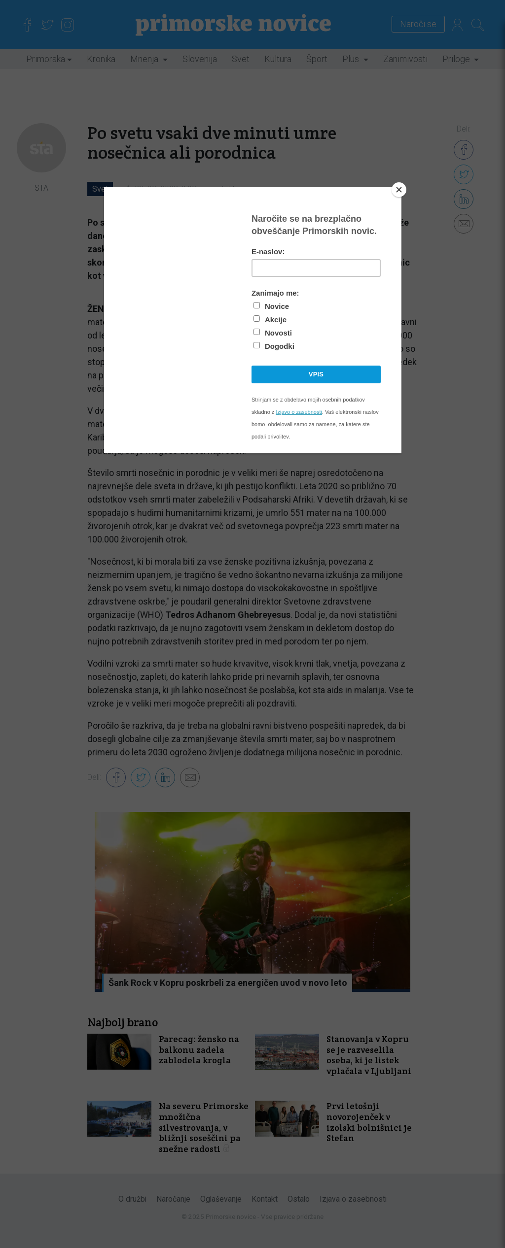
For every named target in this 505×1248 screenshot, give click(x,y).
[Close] (399, 189)
